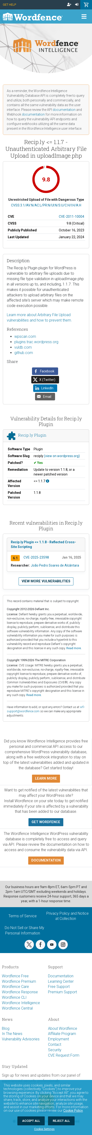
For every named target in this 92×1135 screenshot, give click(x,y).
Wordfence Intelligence (21, 1003)
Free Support (59, 986)
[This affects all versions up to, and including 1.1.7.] (47, 481)
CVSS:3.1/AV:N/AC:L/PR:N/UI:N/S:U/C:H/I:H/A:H (46, 205)
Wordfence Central (17, 1008)
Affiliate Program (62, 1033)
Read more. (74, 648)
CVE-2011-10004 (71, 216)
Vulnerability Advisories (21, 1039)
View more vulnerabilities (46, 581)
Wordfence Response (20, 992)
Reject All (61, 1121)
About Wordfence (62, 1028)
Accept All (31, 1121)
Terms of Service (22, 916)
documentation (64, 110)
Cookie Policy (73, 1110)
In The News (12, 1033)
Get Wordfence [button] (46, 822)
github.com (23, 352)
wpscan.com (25, 336)
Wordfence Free (15, 976)
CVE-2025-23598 (36, 557)
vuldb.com (23, 347)
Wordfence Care (15, 986)
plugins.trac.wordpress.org (36, 342)
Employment (58, 1039)
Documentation (60, 976)
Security (54, 1050)
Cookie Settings (44, 1129)
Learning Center (61, 981)
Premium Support (62, 992)
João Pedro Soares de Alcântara (55, 565)
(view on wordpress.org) (62, 456)
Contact (54, 1044)
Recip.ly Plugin (32, 435)
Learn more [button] (46, 779)
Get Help (9, 4)
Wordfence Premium (19, 981)
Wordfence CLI (14, 997)
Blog (5, 1028)
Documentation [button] (46, 860)
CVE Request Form (63, 1055)
